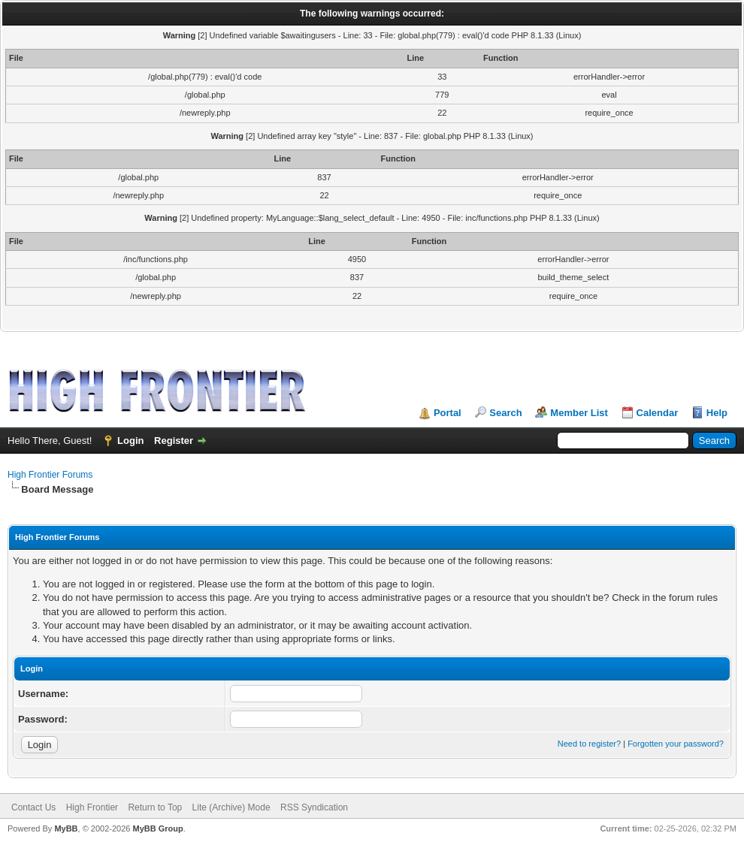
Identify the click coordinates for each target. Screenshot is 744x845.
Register (173, 440)
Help (716, 412)
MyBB (65, 828)
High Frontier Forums (50, 474)
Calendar (658, 412)
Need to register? (589, 743)
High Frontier (92, 807)
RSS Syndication (314, 807)
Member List (579, 412)
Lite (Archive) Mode (231, 807)
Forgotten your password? (676, 743)
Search (505, 412)
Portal (447, 412)
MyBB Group (157, 828)
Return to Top (155, 807)
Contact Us (33, 807)
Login (130, 440)
